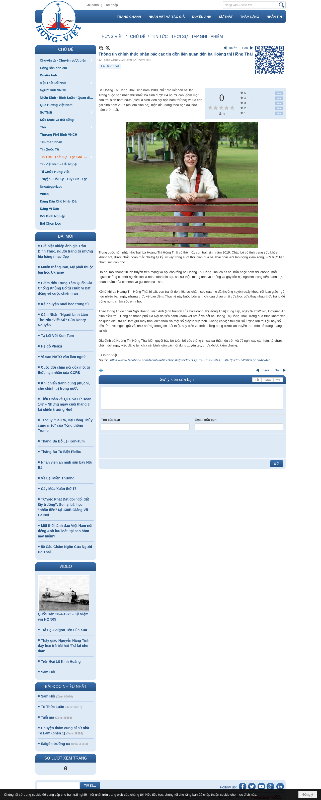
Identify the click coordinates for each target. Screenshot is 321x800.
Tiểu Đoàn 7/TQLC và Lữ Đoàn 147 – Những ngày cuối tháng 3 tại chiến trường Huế (64, 404)
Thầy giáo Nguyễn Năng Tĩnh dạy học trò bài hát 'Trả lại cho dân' (64, 645)
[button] (66, 60)
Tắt (257, 379)
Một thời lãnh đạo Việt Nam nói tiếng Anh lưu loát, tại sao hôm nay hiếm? (65, 531)
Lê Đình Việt (110, 66)
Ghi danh (92, 5)
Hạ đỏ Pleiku (51, 346)
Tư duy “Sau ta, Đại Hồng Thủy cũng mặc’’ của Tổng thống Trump (65, 425)
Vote (279, 93)
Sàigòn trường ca (55, 744)
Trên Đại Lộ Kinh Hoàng (61, 662)
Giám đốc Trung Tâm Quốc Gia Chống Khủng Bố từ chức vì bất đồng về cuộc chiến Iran (65, 288)
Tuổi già (47, 717)
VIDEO (65, 566)
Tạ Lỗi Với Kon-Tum (57, 336)
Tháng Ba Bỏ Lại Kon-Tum (63, 441)
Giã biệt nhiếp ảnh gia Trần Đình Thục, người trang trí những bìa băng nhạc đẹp (65, 251)
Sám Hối (48, 672)
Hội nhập (111, 5)
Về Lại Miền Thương (57, 478)
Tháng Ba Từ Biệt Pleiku (61, 452)
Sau (245, 48)
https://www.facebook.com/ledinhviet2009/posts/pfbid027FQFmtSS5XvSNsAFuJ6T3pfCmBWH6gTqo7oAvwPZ (190, 360)
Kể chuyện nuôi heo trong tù (65, 304)
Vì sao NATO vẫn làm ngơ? (63, 357)
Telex (267, 379)
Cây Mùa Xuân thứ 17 (58, 489)
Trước (232, 48)
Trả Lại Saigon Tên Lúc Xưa (64, 630)
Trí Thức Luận (52, 707)
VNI (278, 379)
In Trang (101, 370)
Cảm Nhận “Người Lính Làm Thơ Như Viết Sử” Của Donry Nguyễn (63, 320)
